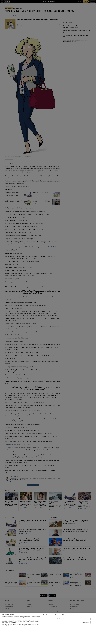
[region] (48, 621)
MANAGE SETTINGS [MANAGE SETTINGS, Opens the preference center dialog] (85, 622)
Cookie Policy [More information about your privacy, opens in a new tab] (13, 622)
